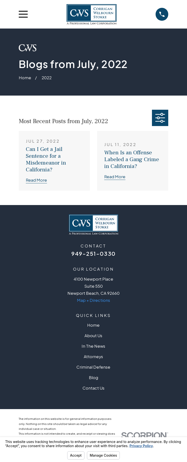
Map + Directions (93, 300)
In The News (93, 346)
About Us (93, 335)
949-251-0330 (93, 253)
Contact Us (93, 388)
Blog (93, 377)
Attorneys (93, 356)
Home (93, 325)
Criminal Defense (93, 367)
